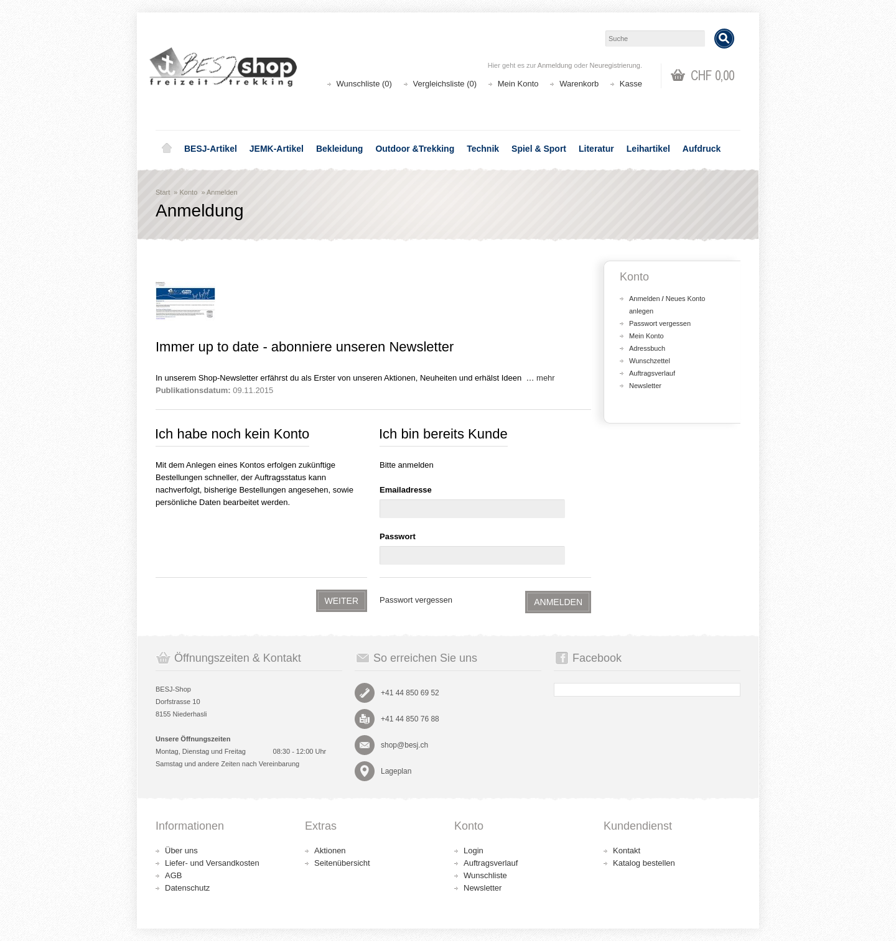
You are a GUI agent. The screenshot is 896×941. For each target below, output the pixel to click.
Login (473, 850)
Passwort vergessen (416, 600)
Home (167, 149)
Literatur (596, 149)
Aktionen (330, 850)
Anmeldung (555, 65)
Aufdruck (702, 149)
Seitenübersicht (342, 863)
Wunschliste (485, 875)
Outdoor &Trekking (414, 149)
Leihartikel (648, 149)
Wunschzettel (649, 360)
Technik (483, 149)
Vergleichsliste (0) (445, 83)
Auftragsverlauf (652, 373)
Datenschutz (187, 887)
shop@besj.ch (404, 745)
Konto (189, 192)
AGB (173, 875)
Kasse (631, 83)
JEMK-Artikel (277, 149)
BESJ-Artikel (210, 149)
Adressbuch (647, 348)
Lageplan (396, 771)
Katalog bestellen (644, 863)
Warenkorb (579, 83)
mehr (545, 377)
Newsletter (645, 385)
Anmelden (222, 192)
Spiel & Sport (538, 149)
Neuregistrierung (615, 65)
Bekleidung (339, 149)
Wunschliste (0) (364, 83)
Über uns (181, 850)
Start (163, 192)
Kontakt (626, 850)
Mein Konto (518, 83)
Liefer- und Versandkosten (212, 863)
